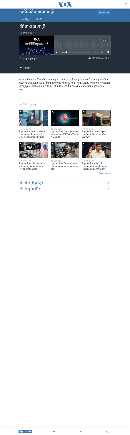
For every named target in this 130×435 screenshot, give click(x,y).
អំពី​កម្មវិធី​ (38, 19)
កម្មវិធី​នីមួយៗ (26, 19)
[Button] (24, 68)
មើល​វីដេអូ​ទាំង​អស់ (104, 173)
